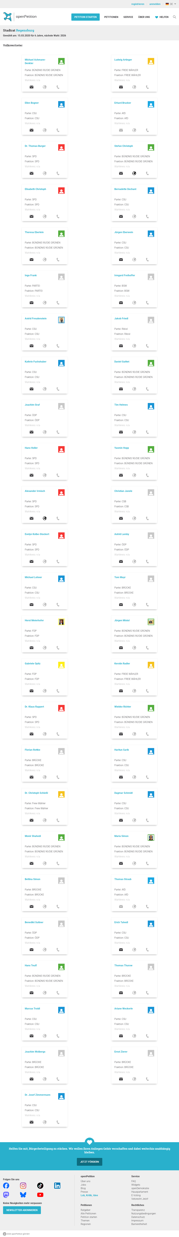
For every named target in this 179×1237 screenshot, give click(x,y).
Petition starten (85, 17)
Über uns (85, 1181)
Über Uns (144, 17)
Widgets (135, 1184)
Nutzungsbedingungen (143, 1213)
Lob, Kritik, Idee (89, 1195)
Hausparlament (139, 1191)
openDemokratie (140, 1188)
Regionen (86, 1224)
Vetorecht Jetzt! (139, 1198)
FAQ (133, 1181)
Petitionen (111, 17)
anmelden (154, 4)
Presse (84, 1191)
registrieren (137, 4)
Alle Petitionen (88, 1213)
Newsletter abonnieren (22, 1210)
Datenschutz (138, 1217)
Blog (83, 1188)
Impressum (137, 1220)
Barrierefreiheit (139, 1224)
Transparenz (138, 1210)
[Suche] (174, 17)
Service (128, 17)
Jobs (83, 1184)
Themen (85, 1220)
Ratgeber (85, 1210)
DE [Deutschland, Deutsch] (169, 4)
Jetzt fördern (89, 1161)
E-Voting (136, 1195)
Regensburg (25, 30)
